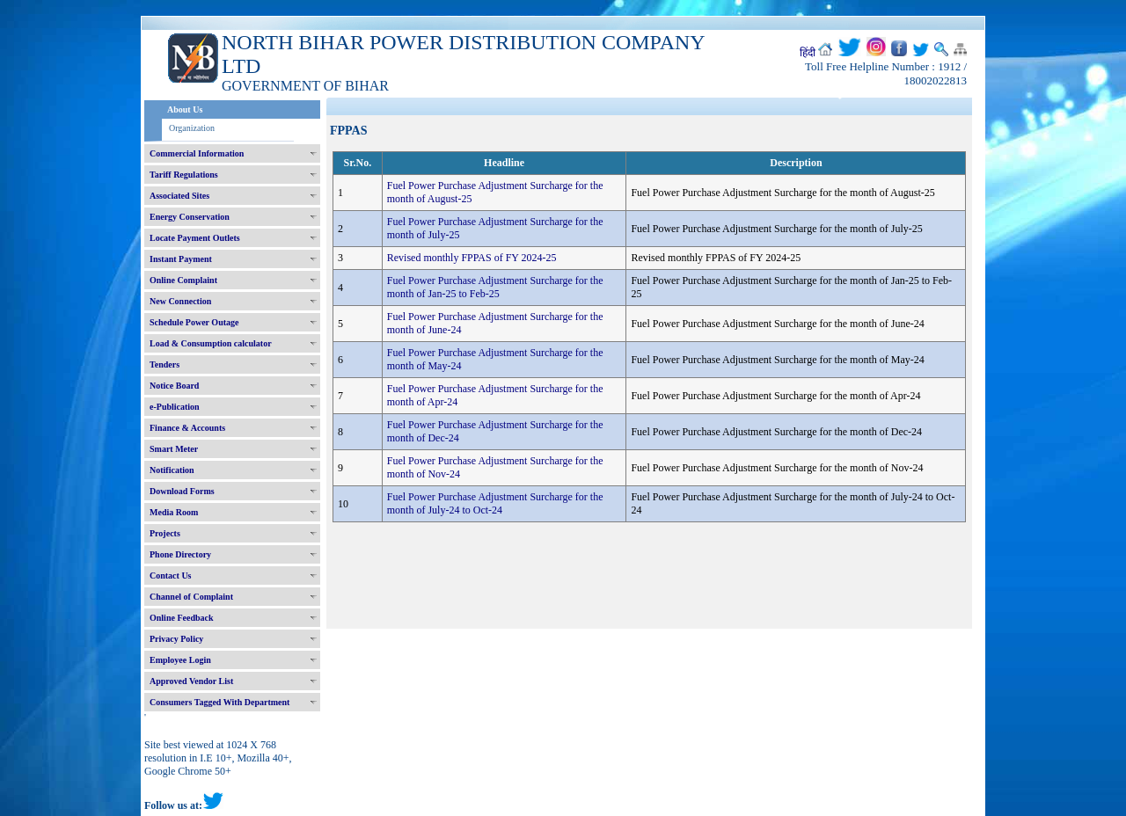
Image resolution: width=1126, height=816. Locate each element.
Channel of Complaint (191, 596)
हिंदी (807, 53)
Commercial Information (197, 153)
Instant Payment (181, 259)
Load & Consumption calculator (211, 343)
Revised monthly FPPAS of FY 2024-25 (472, 257)
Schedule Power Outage (194, 322)
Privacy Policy (176, 639)
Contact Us (171, 575)
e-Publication (175, 407)
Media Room (174, 512)
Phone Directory (180, 554)
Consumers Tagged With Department (219, 702)
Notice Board (174, 385)
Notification (172, 470)
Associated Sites (179, 195)
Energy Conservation (190, 217)
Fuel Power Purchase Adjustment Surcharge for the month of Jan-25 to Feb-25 (495, 287)
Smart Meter (174, 449)
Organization (192, 128)
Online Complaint (183, 280)
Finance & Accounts (187, 428)
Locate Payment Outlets (195, 238)
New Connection (180, 301)
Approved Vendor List (191, 681)
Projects (165, 533)
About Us (184, 109)
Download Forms (182, 491)
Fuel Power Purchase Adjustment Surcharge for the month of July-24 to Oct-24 (495, 503)
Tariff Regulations (184, 174)
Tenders (164, 364)
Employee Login (180, 660)
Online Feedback (182, 618)
